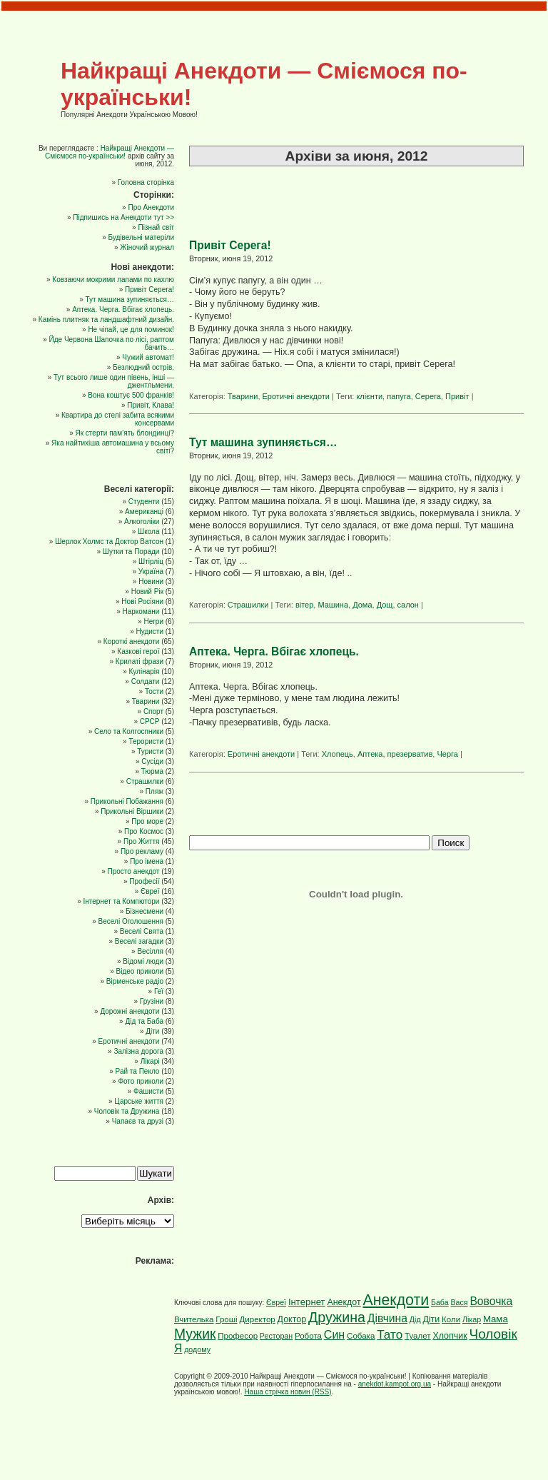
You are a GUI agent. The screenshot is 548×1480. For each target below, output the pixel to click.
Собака (361, 1336)
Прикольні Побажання (127, 801)
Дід (415, 1319)
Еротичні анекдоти (296, 396)
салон (408, 604)
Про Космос (143, 831)
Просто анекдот (134, 871)
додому (197, 1349)
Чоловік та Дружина (127, 1111)
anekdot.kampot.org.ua (394, 1384)
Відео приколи (139, 971)
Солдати (145, 681)
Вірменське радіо (134, 981)
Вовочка (491, 1301)
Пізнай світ (156, 227)
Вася (458, 1302)
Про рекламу (142, 851)
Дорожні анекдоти (129, 1011)
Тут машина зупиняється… (263, 442)
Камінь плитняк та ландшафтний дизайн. (106, 319)
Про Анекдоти (151, 207)
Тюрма (152, 771)
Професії (144, 881)
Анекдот (343, 1302)
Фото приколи (140, 1081)
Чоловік (493, 1334)
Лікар (471, 1319)
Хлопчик (449, 1336)
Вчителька (194, 1319)
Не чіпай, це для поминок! (131, 329)
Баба (440, 1302)
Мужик (194, 1333)
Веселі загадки (139, 941)
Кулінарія (143, 671)
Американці (144, 511)
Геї (158, 991)
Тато (389, 1334)
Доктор (292, 1319)
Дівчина (387, 1318)
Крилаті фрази (139, 661)
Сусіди (152, 761)
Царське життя (138, 1101)
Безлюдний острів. (143, 367)
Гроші (226, 1319)
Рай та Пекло (138, 1071)
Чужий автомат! (148, 357)
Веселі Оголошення (130, 921)
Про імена (146, 861)
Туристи (150, 751)
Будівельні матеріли (141, 237)
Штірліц (150, 561)
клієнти (369, 396)
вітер (304, 604)
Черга (447, 754)
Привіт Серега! (230, 245)
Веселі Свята (141, 931)
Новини (150, 581)
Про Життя (141, 841)
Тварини (243, 396)
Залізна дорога (138, 1051)
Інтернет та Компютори (121, 901)
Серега (428, 396)
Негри (153, 621)
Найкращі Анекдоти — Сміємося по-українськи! (109, 152)
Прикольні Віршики (132, 811)
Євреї (150, 891)
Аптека (370, 754)
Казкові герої (138, 651)
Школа (148, 531)
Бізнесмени (144, 911)
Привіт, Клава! (150, 405)
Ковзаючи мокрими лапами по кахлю (113, 279)
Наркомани (140, 611)
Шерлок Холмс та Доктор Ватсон (109, 541)
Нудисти (149, 631)
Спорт (153, 711)
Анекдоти (395, 1300)
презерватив (410, 754)
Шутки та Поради (131, 551)
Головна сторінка (146, 182)
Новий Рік (147, 591)
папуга (398, 396)
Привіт (457, 396)
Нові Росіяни (142, 601)
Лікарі (150, 1061)
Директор (257, 1319)
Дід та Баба (144, 1021)
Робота (308, 1336)
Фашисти (148, 1091)
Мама (495, 1319)
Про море (147, 821)
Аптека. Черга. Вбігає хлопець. (274, 651)
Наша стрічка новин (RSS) (287, 1392)
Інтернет (306, 1302)
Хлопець (337, 754)
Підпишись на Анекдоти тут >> (123, 217)
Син (334, 1334)
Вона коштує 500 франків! (131, 395)
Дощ (385, 604)
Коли (451, 1319)
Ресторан (276, 1336)
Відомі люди (143, 961)
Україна (150, 571)
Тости (154, 691)
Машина (333, 604)
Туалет (418, 1336)
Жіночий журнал (147, 247)
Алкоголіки (141, 521)
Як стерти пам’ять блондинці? (124, 433)
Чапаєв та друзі (137, 1121)
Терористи (145, 741)
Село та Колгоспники (128, 731)
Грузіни (151, 1001)
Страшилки (248, 604)
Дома (362, 604)
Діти (152, 1031)
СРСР (150, 721)
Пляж (154, 791)
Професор (238, 1336)
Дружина (336, 1317)
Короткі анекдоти (131, 641)
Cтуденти (144, 501)
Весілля (150, 951)
